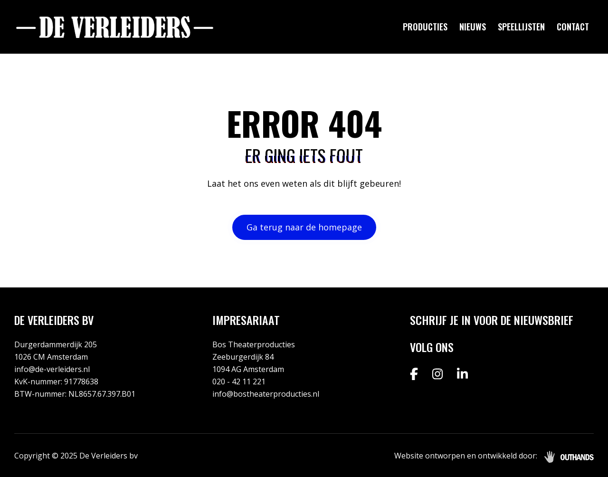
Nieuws (472, 26)
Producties (425, 26)
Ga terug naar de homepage (304, 227)
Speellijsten (521, 26)
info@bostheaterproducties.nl (265, 394)
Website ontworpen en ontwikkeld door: (465, 455)
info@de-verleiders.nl (52, 369)
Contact (573, 26)
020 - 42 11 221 (239, 381)
